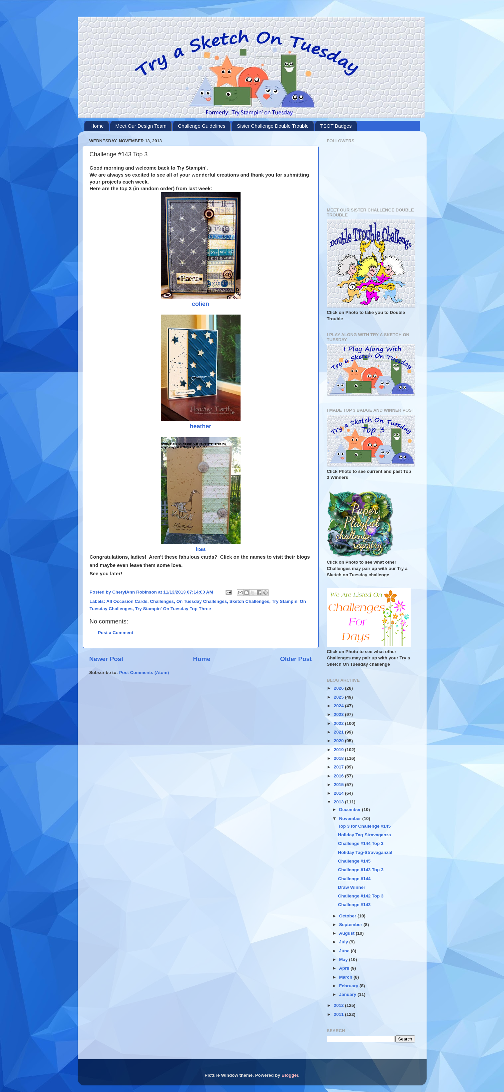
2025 (339, 697)
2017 (339, 766)
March (346, 977)
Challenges (162, 601)
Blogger (289, 1075)
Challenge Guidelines (202, 126)
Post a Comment (116, 632)
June (345, 950)
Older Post (296, 658)
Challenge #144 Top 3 (360, 843)
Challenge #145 (354, 861)
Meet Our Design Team (140, 126)
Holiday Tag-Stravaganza (364, 834)
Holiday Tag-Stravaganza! (365, 852)
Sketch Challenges (249, 601)
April (345, 968)
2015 (339, 784)
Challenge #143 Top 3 (360, 869)
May (344, 959)
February (349, 985)
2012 (339, 1005)
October (348, 915)
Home (97, 126)
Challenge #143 (354, 904)
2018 (339, 758)
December (350, 809)
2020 (339, 740)
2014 (339, 793)
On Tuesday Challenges (201, 601)
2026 (339, 688)
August (347, 933)
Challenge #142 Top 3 (360, 895)
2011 (339, 1014)
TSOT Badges (336, 126)
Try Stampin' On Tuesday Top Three (173, 608)
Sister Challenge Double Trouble (273, 126)
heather (200, 426)
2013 (339, 801)
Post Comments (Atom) (144, 672)
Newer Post (106, 658)
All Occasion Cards (127, 601)
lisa (200, 549)
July (344, 941)
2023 (339, 714)
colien (200, 304)
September (351, 924)
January (348, 994)
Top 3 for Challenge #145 (364, 826)
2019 (339, 749)
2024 (339, 705)
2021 (339, 732)
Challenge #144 (354, 878)
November (350, 818)
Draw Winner (351, 887)
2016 (339, 775)
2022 (339, 723)
